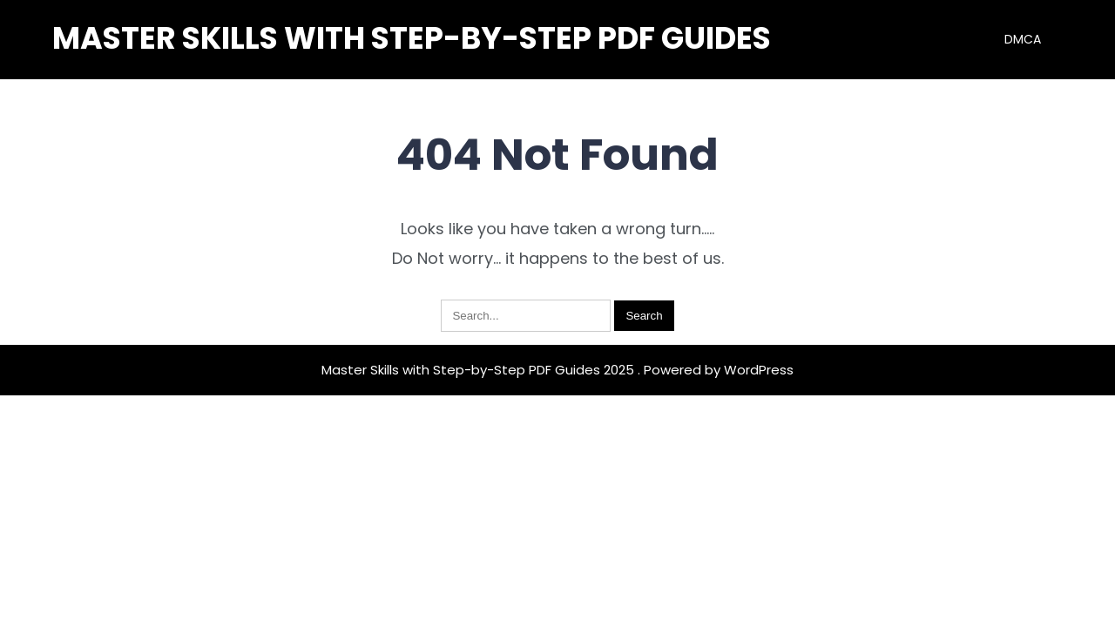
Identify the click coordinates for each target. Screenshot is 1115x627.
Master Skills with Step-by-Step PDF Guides (411, 38)
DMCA (1022, 39)
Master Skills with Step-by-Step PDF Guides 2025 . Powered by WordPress (557, 370)
